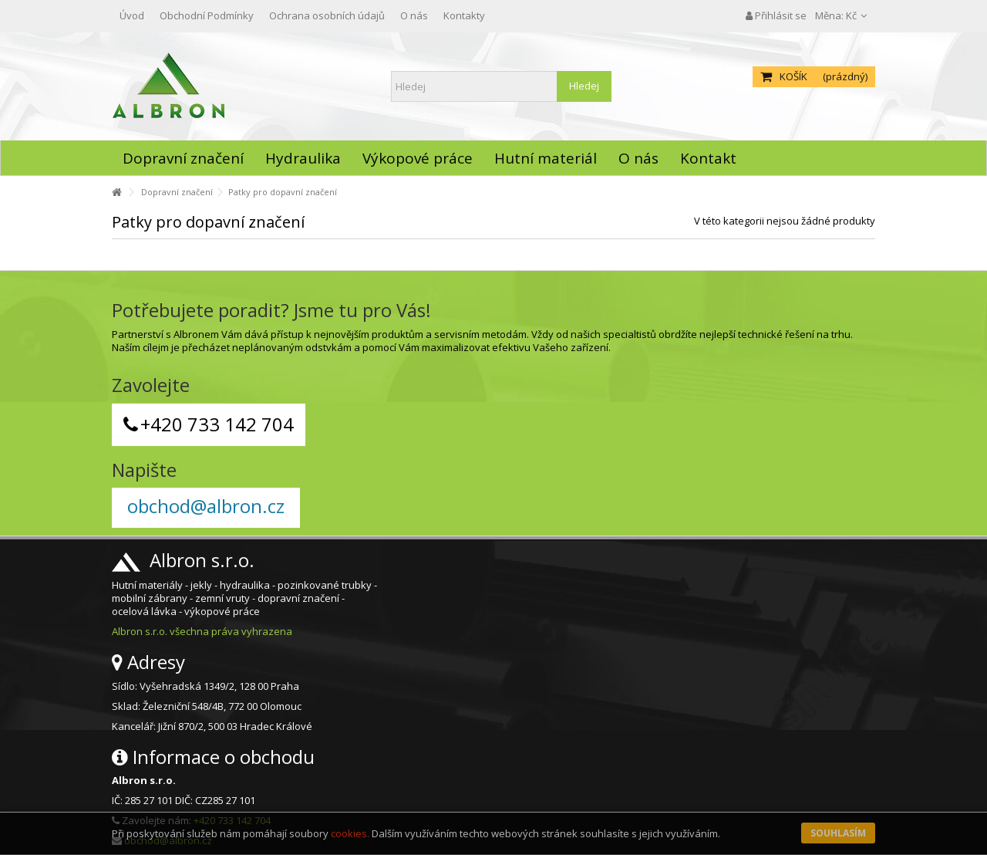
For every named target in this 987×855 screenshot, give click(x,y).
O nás (414, 15)
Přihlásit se (776, 15)
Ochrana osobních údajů (327, 15)
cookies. (350, 833)
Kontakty (464, 15)
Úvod (132, 15)
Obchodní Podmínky (207, 15)
